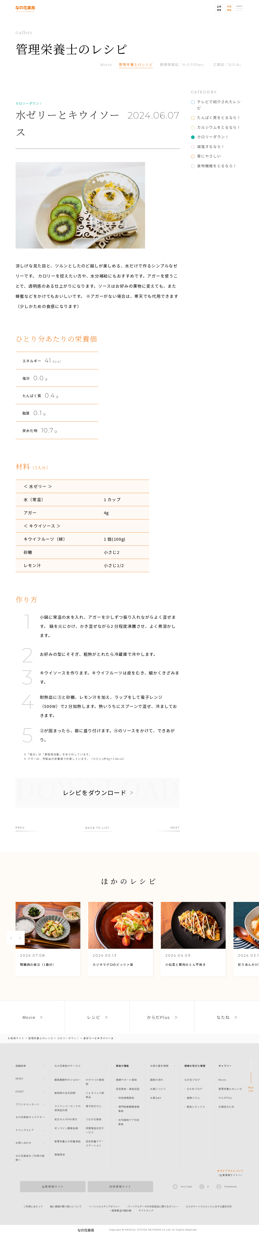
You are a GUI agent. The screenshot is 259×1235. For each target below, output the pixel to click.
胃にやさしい (209, 156)
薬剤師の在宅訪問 (64, 1093)
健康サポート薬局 (126, 1079)
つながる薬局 (94, 1119)
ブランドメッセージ (27, 1104)
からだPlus (225, 1097)
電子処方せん (94, 1106)
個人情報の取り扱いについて (66, 1206)
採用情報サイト (120, 1186)
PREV (20, 827)
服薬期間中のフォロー (67, 1079)
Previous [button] (11, 938)
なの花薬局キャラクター (30, 1117)
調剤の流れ (156, 1079)
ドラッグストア (25, 1130)
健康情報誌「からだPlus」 (183, 64)
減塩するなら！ (211, 146)
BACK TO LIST (97, 827)
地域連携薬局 (126, 1097)
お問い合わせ (23, 1142)
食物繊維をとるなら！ (217, 165)
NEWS (19, 1078)
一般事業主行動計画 (120, 1210)
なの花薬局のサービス (67, 1065)
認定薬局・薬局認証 (128, 1088)
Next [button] (20, 938)
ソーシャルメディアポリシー (104, 1206)
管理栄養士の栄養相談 (67, 1141)
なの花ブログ (192, 1079)
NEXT (175, 827)
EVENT (20, 1091)
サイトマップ (146, 1210)
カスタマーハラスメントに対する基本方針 (209, 1206)
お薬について (158, 1088)
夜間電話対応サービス (95, 1130)
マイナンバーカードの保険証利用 (67, 1108)
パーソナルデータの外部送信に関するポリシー (152, 1206)
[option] (48, 940)
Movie (106, 64)
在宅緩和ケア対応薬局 (128, 1122)
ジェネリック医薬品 (95, 1095)
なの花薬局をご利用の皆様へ (30, 1157)
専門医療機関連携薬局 (128, 1108)
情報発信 (59, 1154)
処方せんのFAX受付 (65, 1119)
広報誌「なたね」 (228, 64)
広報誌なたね (226, 1106)
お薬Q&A (155, 1097)
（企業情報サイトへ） (230, 1172)
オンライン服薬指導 (66, 1128)
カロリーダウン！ (213, 136)
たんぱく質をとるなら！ (219, 117)
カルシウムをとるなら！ (219, 127)
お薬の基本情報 (159, 1065)
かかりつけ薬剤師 (95, 1081)
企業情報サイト (53, 1186)
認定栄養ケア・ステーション (95, 1143)
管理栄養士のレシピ (136, 64)
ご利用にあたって (33, 1206)
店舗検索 (21, 1065)
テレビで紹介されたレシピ (219, 104)
